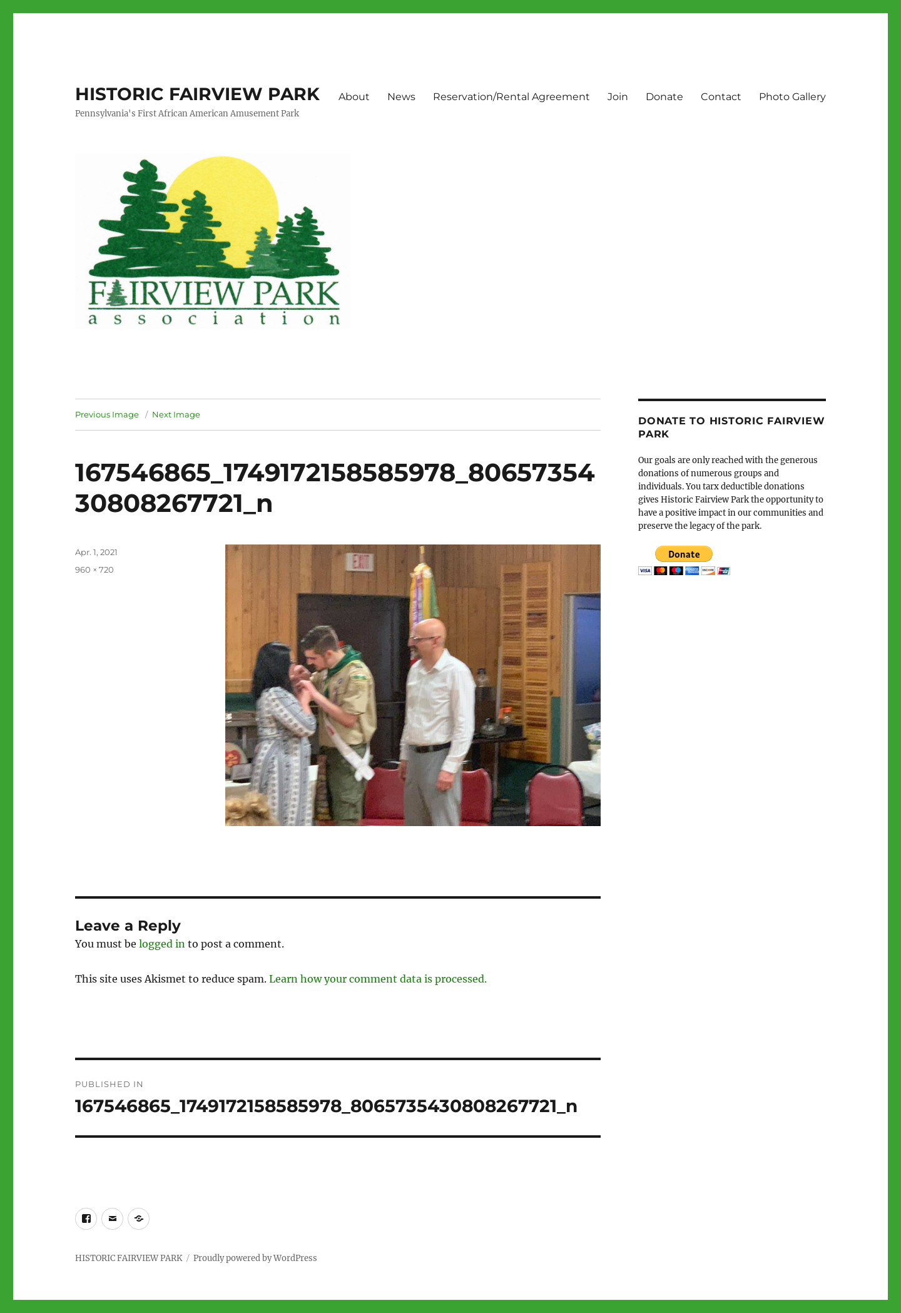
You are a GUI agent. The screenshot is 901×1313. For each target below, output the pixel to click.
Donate (664, 97)
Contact (721, 97)
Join (618, 97)
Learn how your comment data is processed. (378, 979)
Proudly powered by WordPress (255, 1258)
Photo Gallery (792, 97)
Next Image (176, 414)
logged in (162, 943)
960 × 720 (94, 570)
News (401, 97)
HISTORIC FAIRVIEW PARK (197, 94)
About (354, 97)
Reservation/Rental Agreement (511, 97)
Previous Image (107, 414)
